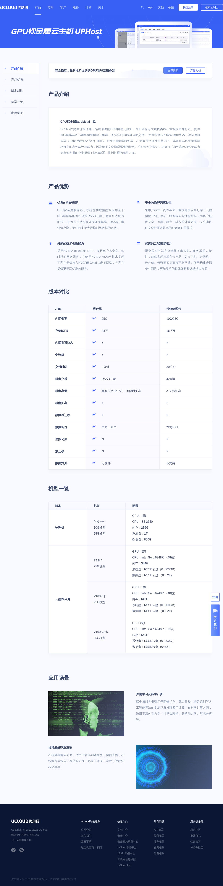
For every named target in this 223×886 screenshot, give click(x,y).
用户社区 (195, 829)
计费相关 (159, 853)
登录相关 (159, 835)
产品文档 (195, 70)
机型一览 (17, 101)
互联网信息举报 (126, 859)
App (150, 7)
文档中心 (122, 829)
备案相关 (159, 847)
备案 (171, 7)
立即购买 (173, 70)
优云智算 (195, 841)
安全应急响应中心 (127, 841)
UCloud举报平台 (127, 847)
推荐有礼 (195, 835)
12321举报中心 (126, 853)
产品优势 (17, 79)
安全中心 (122, 835)
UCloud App (124, 865)
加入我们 (86, 835)
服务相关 (159, 841)
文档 (161, 7)
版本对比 (17, 90)
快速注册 (188, 7)
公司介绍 (86, 829)
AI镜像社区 (196, 847)
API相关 (158, 829)
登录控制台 (211, 7)
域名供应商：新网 (91, 847)
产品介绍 (17, 68)
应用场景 (17, 113)
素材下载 (86, 841)
